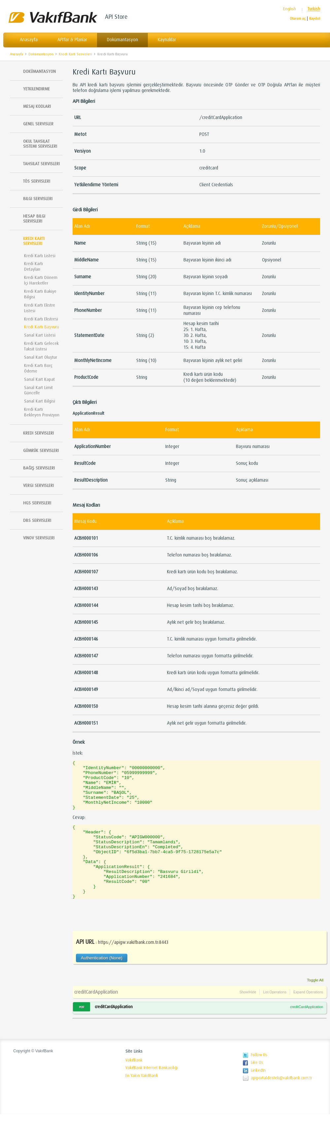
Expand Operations (308, 1017)
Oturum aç (298, 18)
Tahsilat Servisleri (41, 163)
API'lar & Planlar (72, 40)
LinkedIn (258, 1095)
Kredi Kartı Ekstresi (41, 318)
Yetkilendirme (36, 88)
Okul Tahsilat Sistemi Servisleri (40, 144)
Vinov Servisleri (38, 537)
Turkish (314, 9)
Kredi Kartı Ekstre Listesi (39, 308)
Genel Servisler (38, 123)
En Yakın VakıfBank (141, 1100)
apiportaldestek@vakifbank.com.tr (281, 1102)
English (289, 9)
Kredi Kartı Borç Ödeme (38, 368)
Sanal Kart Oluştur (40, 357)
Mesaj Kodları (37, 106)
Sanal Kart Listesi (39, 335)
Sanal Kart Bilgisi (39, 401)
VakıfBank (134, 1085)
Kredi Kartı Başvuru (112, 54)
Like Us (257, 1087)
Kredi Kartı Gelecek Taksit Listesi (41, 346)
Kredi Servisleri (38, 433)
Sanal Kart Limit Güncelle (38, 390)
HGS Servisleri (37, 502)
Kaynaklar (167, 40)
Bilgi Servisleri (37, 198)
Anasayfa (29, 40)
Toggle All (315, 1005)
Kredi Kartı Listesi (39, 255)
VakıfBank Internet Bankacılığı (151, 1092)
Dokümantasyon (122, 40)
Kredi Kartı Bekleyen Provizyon (41, 412)
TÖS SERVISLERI (36, 181)
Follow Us (259, 1079)
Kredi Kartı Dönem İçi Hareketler (40, 280)
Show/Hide (247, 1017)
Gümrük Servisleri (41, 450)
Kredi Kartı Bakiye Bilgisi (40, 294)
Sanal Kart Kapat (39, 379)
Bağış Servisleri (39, 467)
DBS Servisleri (37, 520)
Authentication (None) (101, 982)
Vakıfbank (53, 17)
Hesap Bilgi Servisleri (34, 219)
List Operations (274, 1017)
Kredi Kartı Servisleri (75, 54)
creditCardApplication (96, 1017)
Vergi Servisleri (38, 485)
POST (81, 1032)
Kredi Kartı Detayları (33, 266)
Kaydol (314, 18)
